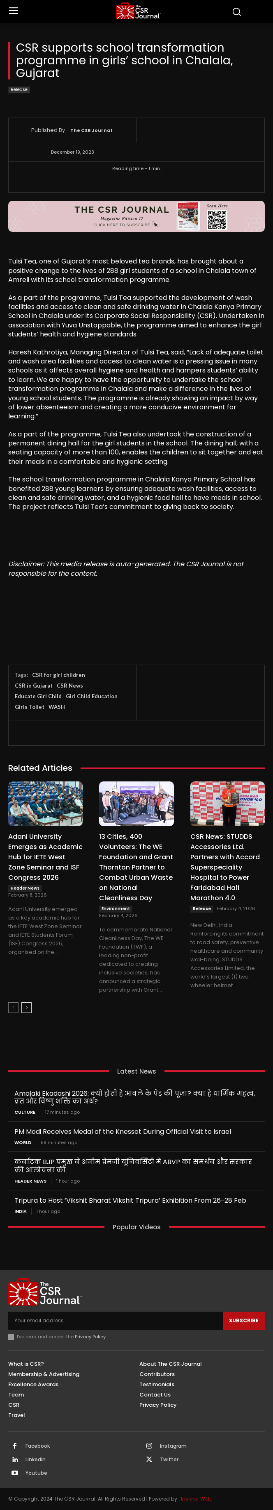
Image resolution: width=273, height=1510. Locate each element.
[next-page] (26, 1007)
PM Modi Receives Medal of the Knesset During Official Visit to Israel (122, 1131)
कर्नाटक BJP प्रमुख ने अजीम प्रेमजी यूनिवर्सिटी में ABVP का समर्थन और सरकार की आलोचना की (133, 1165)
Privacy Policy (90, 1336)
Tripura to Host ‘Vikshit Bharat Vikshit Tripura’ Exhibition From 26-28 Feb (130, 1200)
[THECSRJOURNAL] (139, 10)
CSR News (70, 685)
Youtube (36, 1473)
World (22, 1143)
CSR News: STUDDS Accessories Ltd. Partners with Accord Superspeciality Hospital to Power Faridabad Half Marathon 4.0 (225, 867)
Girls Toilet (29, 707)
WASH (57, 707)
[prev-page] (13, 1007)
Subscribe (244, 1320)
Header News (25, 888)
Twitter (169, 1459)
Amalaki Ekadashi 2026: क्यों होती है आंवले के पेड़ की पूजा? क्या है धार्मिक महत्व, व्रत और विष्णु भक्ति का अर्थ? (134, 1097)
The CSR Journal (91, 130)
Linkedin (35, 1459)
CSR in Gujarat (34, 685)
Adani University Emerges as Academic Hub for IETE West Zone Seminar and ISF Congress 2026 (45, 857)
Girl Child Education (92, 696)
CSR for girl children (58, 675)
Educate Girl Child (38, 696)
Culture (24, 1112)
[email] (115, 1321)
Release (19, 89)
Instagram (173, 1446)
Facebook (37, 1446)
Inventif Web (196, 1498)
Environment (116, 909)
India (20, 1211)
